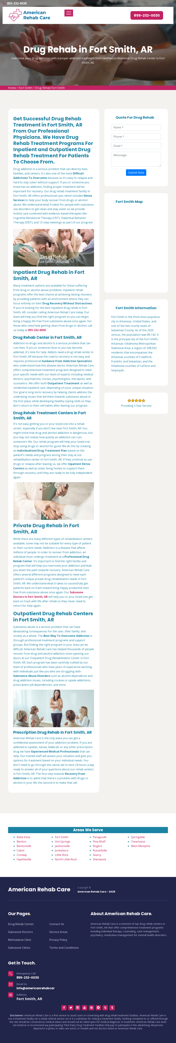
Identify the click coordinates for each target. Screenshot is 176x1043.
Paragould (99, 837)
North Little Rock (66, 859)
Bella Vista (23, 837)
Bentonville (24, 846)
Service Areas (58, 932)
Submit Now (136, 172)
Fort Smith (25, 88)
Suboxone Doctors (20, 932)
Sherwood (99, 859)
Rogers (97, 846)
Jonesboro (61, 850)
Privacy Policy (58, 940)
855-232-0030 (17, 3)
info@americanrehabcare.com (40, 988)
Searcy (97, 855)
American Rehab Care (39, 889)
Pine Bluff (99, 841)
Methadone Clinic (19, 940)
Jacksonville (62, 846)
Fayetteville (24, 859)
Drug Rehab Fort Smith (50, 88)
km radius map (136, 246)
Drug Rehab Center (21, 924)
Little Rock (61, 855)
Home (12, 88)
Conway (22, 855)
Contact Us (56, 924)
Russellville (100, 850)
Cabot (20, 850)
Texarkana (138, 841)
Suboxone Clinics (19, 948)
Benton (21, 841)
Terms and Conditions (64, 948)
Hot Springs (62, 841)
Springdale (138, 837)
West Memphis (140, 846)
